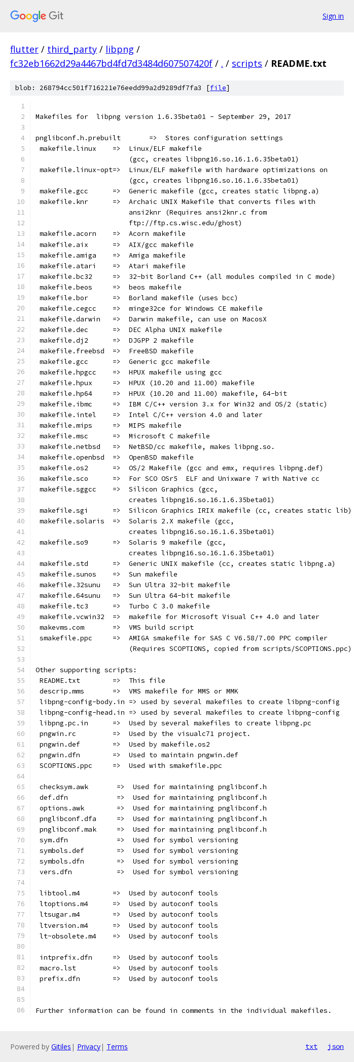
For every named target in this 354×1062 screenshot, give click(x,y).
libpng (119, 49)
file (218, 88)
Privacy (88, 1046)
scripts (247, 63)
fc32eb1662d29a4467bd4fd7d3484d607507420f (111, 63)
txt (311, 1046)
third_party (72, 49)
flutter (24, 49)
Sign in (333, 16)
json (336, 1046)
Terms (117, 1046)
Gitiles (61, 1046)
